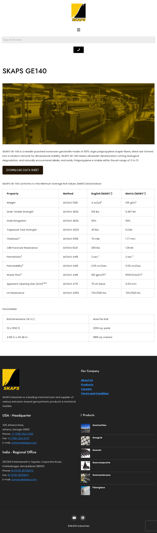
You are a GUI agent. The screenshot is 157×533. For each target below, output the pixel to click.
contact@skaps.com (24, 442)
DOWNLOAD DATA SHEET (22, 170)
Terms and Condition (95, 393)
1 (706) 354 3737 (19, 438)
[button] (78, 30)
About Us (87, 380)
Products (87, 384)
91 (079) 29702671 (18, 475)
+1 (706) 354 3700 (22, 434)
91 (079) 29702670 (22, 470)
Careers (86, 389)
